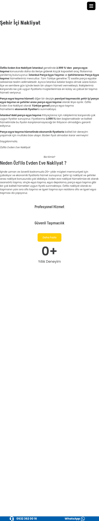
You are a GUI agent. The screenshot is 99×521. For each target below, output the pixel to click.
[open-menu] (91, 6)
